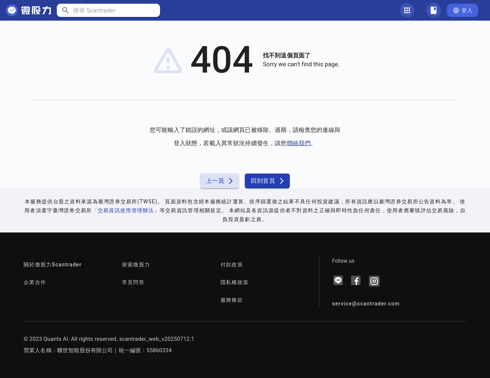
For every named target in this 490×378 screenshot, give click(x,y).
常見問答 (133, 282)
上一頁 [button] (219, 181)
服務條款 (231, 300)
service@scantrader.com (366, 304)
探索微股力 (136, 264)
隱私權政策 (234, 282)
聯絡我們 (299, 143)
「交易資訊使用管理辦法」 (126, 210)
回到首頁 (267, 181)
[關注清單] (433, 10)
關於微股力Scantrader (53, 264)
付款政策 (231, 264)
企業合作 (35, 282)
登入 (462, 10)
